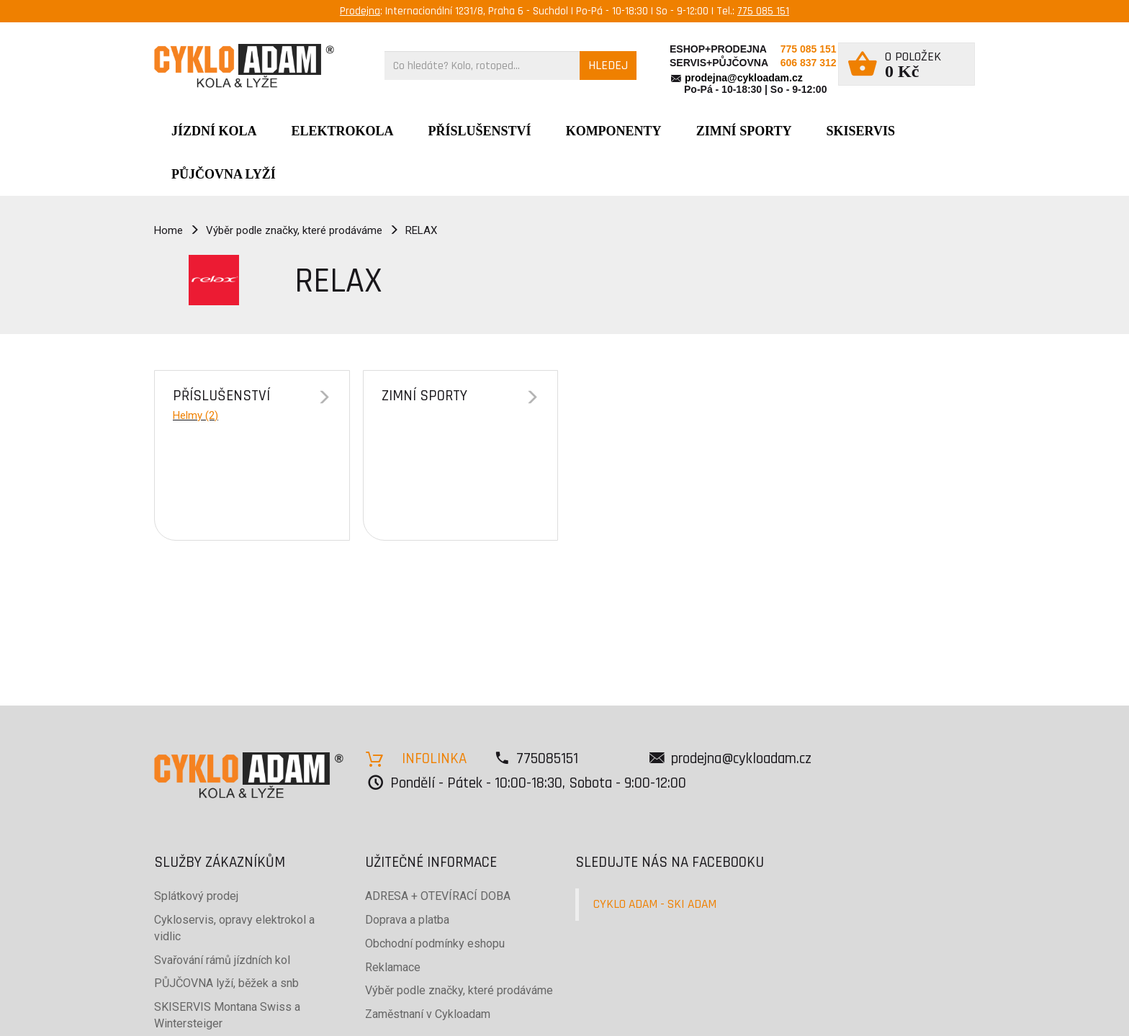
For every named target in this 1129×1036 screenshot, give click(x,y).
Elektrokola (343, 131)
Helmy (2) (195, 415)
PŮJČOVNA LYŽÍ (223, 174)
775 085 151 (763, 11)
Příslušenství (479, 131)
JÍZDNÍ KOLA (214, 131)
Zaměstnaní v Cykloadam (427, 1014)
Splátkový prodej (196, 896)
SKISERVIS (861, 131)
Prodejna (360, 11)
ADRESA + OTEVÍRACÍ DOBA (437, 896)
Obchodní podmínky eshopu (435, 943)
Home (168, 230)
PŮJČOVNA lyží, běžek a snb (226, 983)
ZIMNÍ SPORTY (744, 131)
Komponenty (614, 131)
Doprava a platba (407, 920)
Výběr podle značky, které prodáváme (294, 230)
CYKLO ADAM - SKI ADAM (654, 904)
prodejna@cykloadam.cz (744, 78)
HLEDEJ (608, 65)
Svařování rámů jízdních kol (222, 960)
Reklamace (392, 967)
